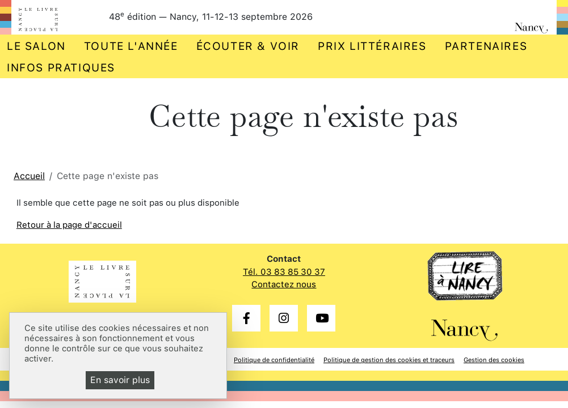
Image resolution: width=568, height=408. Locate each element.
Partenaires (486, 46)
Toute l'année (131, 46)
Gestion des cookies (494, 360)
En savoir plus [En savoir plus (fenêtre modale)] (120, 380)
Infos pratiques (61, 67)
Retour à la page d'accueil (69, 225)
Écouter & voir (248, 46)
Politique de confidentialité (274, 360)
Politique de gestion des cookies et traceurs (389, 360)
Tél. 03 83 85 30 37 (284, 272)
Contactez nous (283, 284)
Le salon (36, 46)
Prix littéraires (372, 46)
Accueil (29, 176)
